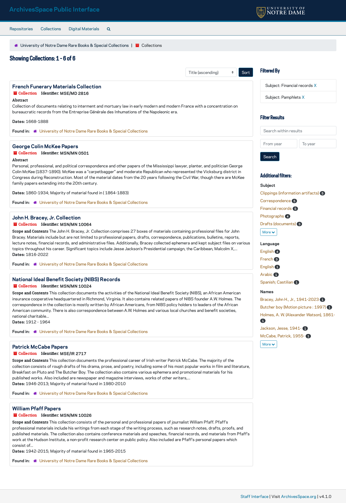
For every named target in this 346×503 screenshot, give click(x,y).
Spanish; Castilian (277, 282)
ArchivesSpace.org (298, 496)
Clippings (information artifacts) (290, 192)
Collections (51, 28)
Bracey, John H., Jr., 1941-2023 (290, 299)
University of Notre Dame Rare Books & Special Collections (74, 45)
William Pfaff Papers (36, 408)
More (268, 232)
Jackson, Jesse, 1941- (281, 328)
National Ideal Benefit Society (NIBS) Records (66, 279)
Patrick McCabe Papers (40, 346)
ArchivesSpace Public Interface (54, 9)
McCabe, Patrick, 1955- (283, 335)
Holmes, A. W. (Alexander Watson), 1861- (297, 314)
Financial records (276, 208)
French (267, 258)
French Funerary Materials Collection (56, 86)
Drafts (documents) (278, 223)
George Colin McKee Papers (45, 146)
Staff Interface (254, 496)
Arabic (266, 274)
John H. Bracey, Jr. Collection (46, 217)
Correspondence (276, 200)
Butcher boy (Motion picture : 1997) (293, 306)
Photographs (272, 215)
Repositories (21, 28)
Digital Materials (84, 28)
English (267, 251)
